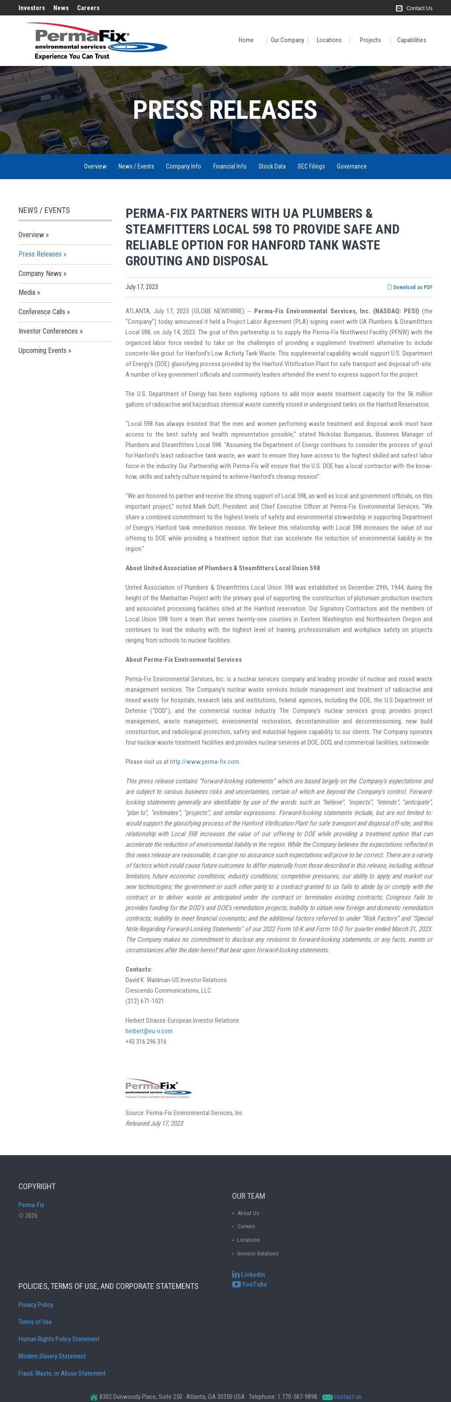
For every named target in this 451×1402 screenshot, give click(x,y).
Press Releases (40, 254)
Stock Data (272, 166)
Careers (88, 8)
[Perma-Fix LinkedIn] (248, 1282)
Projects (370, 40)
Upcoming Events (42, 350)
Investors (31, 8)
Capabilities (411, 40)
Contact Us (420, 8)
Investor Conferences (48, 331)
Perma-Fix (31, 1223)
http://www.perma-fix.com (204, 762)
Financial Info (230, 166)
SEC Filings (311, 166)
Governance (352, 166)
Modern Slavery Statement (52, 1397)
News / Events (136, 166)
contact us (348, 1397)
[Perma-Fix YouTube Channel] (249, 1292)
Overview (95, 166)
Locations (329, 40)
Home (246, 40)
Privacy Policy (35, 1346)
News (61, 8)
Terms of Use (35, 1363)
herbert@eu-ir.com (149, 1031)
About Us (248, 1251)
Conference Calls (41, 312)
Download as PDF (410, 287)
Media (26, 292)
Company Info (183, 166)
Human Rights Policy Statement (59, 1380)
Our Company (287, 40)
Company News (40, 273)
